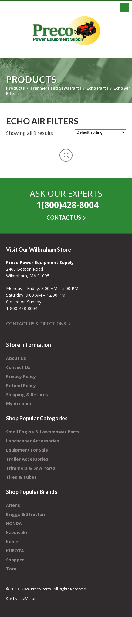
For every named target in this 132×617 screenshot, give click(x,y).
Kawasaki (16, 532)
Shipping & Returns (27, 394)
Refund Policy (21, 385)
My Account (19, 403)
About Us (16, 358)
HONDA (14, 523)
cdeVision (27, 598)
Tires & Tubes (21, 477)
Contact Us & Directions (36, 323)
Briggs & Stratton (25, 514)
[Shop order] (100, 132)
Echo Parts (97, 87)
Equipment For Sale (27, 450)
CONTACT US (63, 217)
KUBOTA (15, 550)
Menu (124, 7)
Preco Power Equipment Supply (66, 31)
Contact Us (18, 367)
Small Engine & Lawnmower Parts (43, 432)
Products (15, 87)
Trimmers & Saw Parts (30, 468)
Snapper (15, 560)
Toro (11, 569)
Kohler (13, 541)
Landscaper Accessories (32, 441)
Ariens (13, 505)
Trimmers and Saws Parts (55, 87)
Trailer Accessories (27, 459)
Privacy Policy (21, 376)
